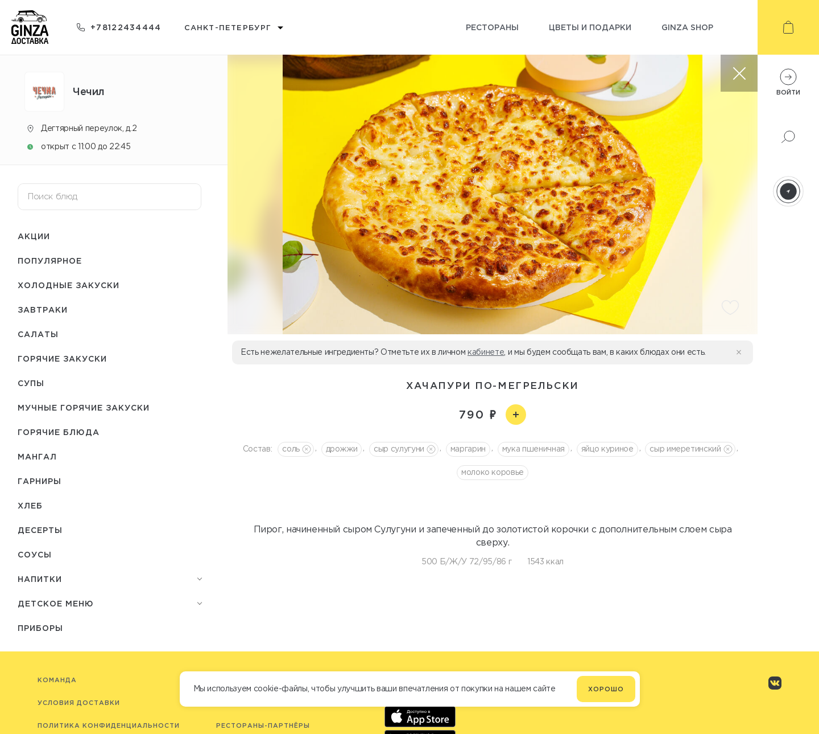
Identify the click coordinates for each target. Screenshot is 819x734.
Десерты (40, 530)
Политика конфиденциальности (109, 725)
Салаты (38, 334)
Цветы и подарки (590, 27)
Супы (31, 383)
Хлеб (30, 505)
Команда (57, 679)
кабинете (486, 351)
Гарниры (39, 481)
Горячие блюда (59, 432)
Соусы (35, 554)
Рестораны (492, 27)
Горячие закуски (62, 358)
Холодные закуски (68, 285)
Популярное (50, 260)
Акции (34, 236)
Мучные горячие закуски (84, 407)
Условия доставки (79, 702)
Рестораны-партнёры (263, 725)
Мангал (37, 456)
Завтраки (43, 309)
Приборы (40, 628)
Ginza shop (687, 27)
